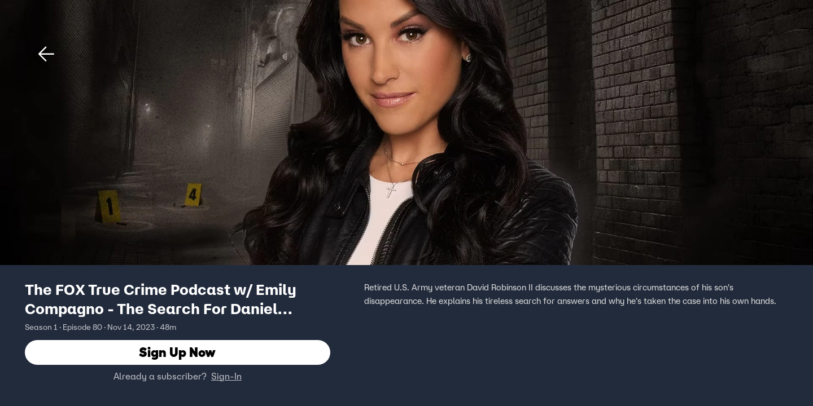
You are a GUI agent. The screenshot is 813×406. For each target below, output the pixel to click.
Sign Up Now (177, 352)
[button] (46, 54)
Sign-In (226, 376)
